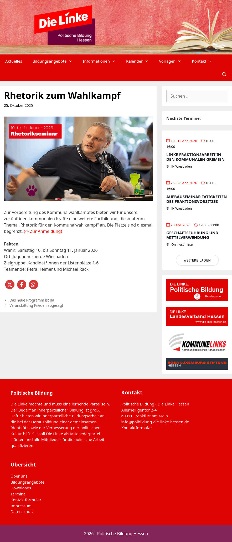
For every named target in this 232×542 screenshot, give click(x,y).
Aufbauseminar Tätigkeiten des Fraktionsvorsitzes (196, 199)
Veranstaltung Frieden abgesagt (36, 305)
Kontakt (204, 61)
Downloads (21, 487)
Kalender (140, 61)
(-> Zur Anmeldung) (43, 231)
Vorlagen (173, 61)
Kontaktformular (136, 427)
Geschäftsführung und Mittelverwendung (192, 235)
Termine (18, 493)
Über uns (19, 476)
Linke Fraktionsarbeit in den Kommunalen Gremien (195, 157)
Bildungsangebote (55, 61)
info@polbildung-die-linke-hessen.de (155, 421)
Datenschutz (22, 511)
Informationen (102, 61)
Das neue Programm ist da (31, 300)
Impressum (21, 505)
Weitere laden (197, 260)
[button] (9, 284)
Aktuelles (13, 61)
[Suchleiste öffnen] (224, 74)
